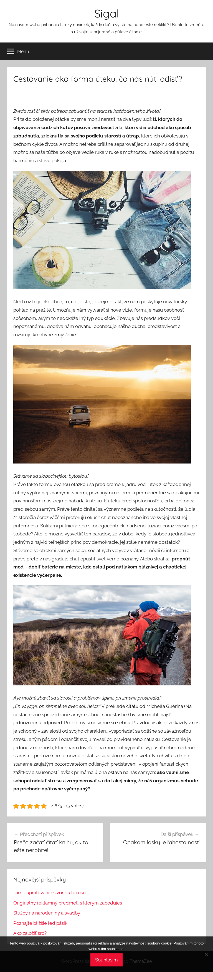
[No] (206, 954)
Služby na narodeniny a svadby (46, 913)
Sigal (106, 13)
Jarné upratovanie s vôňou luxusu (49, 892)
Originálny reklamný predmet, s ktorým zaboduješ (67, 903)
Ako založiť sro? (30, 933)
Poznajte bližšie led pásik (40, 923)
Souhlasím (106, 960)
